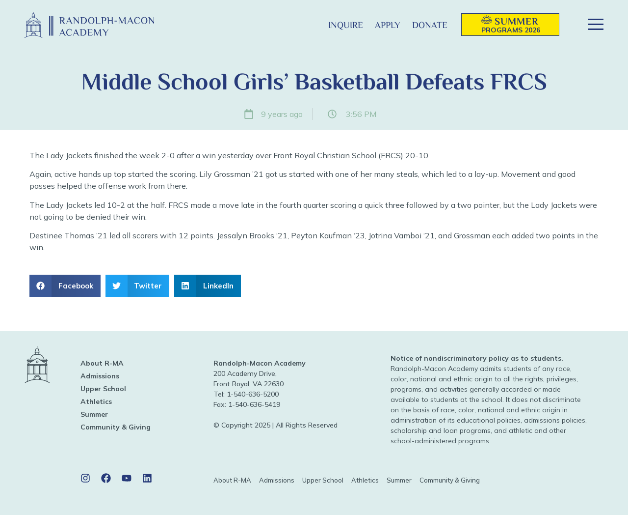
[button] (306, 25)
